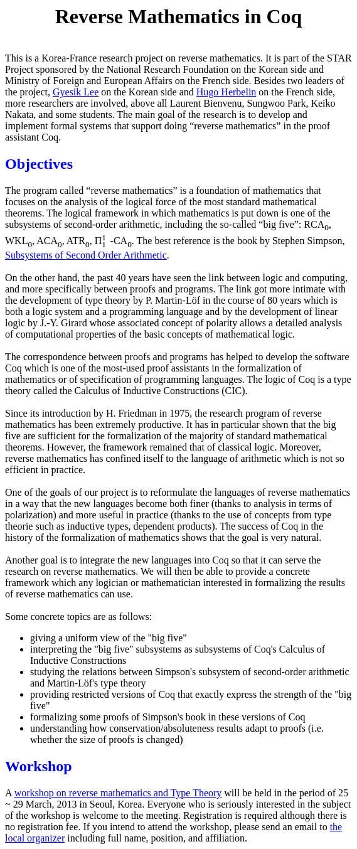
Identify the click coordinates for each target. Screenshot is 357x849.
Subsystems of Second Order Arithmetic (86, 255)
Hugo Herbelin (226, 92)
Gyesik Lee (76, 92)
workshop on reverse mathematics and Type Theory (118, 793)
